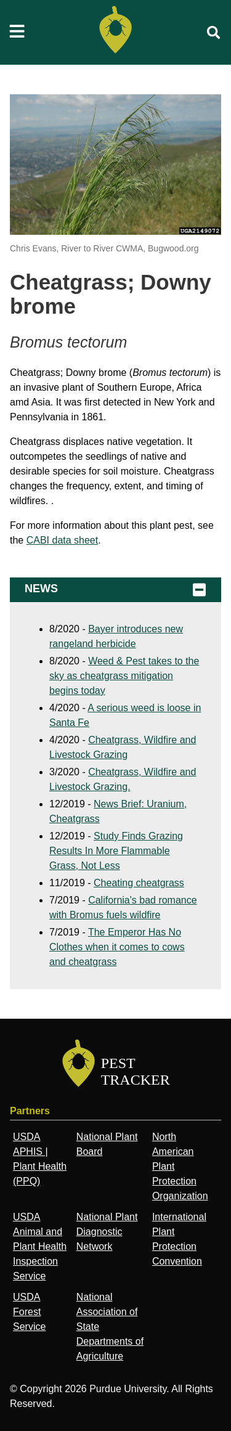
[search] (213, 32)
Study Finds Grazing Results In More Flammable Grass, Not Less (116, 851)
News (115, 589)
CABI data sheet (62, 540)
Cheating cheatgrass (139, 883)
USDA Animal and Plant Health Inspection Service (40, 1246)
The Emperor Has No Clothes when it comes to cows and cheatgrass (117, 947)
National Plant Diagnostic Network (107, 1232)
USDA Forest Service (29, 1312)
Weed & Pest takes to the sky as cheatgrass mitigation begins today (124, 676)
